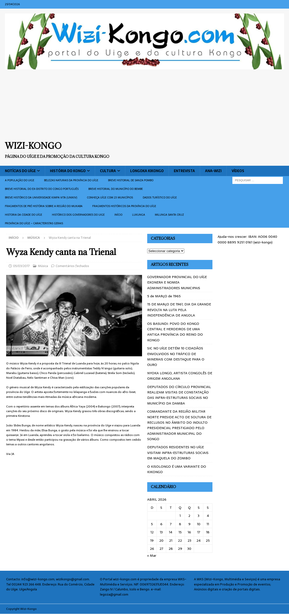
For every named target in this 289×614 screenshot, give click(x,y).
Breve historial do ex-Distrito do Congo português (42, 189)
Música (43, 266)
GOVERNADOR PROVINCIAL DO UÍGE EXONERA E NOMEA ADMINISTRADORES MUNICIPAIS (177, 282)
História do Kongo (68, 171)
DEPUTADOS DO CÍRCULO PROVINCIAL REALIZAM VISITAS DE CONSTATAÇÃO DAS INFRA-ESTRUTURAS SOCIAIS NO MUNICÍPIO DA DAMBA (179, 395)
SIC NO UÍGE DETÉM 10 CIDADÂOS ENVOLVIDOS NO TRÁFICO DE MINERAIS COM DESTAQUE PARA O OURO (175, 356)
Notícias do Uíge (20, 171)
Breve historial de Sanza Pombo (130, 180)
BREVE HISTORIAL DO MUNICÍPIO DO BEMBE (115, 189)
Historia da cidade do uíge (23, 214)
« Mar (151, 555)
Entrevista (184, 171)
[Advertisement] (144, 105)
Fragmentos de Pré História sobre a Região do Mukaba (43, 206)
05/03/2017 (21, 266)
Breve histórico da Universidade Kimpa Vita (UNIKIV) (41, 197)
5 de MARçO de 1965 (164, 296)
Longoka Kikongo (147, 171)
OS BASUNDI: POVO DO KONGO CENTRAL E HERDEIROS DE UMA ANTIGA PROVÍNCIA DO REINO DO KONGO (175, 332)
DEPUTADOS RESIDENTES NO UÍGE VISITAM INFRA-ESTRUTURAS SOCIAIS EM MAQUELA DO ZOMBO (178, 452)
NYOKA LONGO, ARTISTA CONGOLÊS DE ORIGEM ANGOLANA (179, 375)
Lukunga (138, 214)
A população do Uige (19, 180)
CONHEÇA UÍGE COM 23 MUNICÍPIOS (110, 197)
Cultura (108, 171)
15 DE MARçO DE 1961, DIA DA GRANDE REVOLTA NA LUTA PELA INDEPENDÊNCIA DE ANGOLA (179, 309)
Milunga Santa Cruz (169, 214)
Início (118, 214)
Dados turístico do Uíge (160, 197)
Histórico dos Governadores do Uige (78, 214)
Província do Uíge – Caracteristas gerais (34, 223)
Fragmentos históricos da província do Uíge (124, 206)
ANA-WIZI (213, 171)
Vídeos (238, 171)
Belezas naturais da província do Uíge (71, 180)
